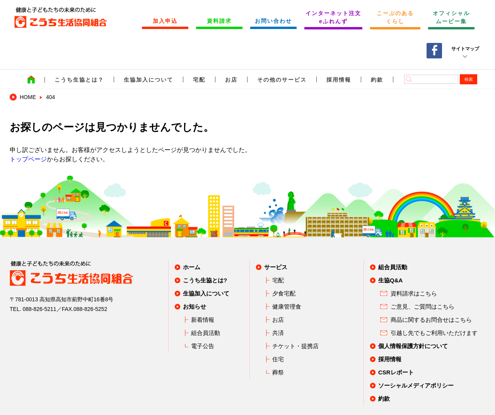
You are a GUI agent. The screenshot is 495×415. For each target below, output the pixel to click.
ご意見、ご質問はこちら (422, 306)
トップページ (28, 159)
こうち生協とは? (205, 280)
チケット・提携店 (295, 346)
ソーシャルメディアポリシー (416, 385)
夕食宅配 (283, 293)
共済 (278, 333)
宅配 (199, 80)
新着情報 (202, 319)
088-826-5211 (39, 309)
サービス (275, 267)
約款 (377, 80)
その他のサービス (282, 80)
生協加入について (148, 80)
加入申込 (165, 21)
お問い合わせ (273, 21)
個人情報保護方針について (413, 346)
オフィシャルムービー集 (451, 17)
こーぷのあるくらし (395, 17)
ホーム (191, 267)
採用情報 (338, 80)
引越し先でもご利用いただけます (434, 333)
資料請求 (219, 21)
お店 (231, 80)
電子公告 (202, 346)
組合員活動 (205, 333)
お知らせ (194, 306)
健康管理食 (286, 306)
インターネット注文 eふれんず (333, 17)
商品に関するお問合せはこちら (431, 319)
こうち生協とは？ (79, 80)
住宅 (278, 359)
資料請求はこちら (414, 293)
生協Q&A (390, 280)
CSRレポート (396, 372)
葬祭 (278, 372)
